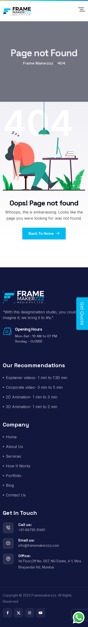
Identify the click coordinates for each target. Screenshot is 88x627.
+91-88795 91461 (31, 530)
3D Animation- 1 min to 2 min (31, 406)
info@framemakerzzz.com (38, 545)
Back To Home (44, 233)
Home (11, 437)
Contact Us (16, 495)
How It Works (18, 466)
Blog (10, 485)
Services (13, 456)
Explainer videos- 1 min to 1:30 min (36, 377)
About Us (14, 446)
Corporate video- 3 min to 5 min (34, 387)
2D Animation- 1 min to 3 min (31, 397)
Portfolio (13, 475)
